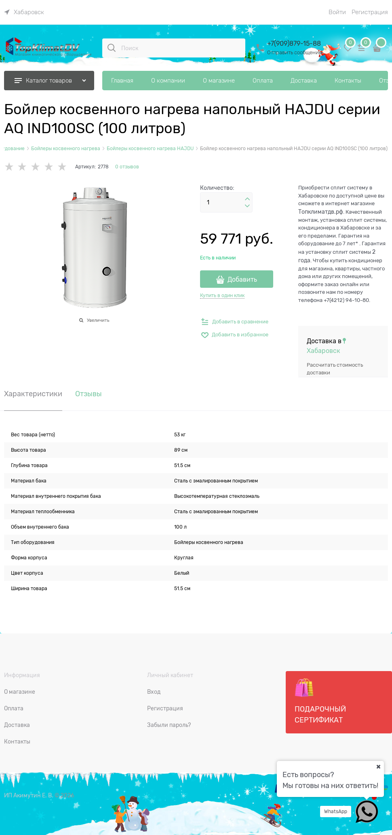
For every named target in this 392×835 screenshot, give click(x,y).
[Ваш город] (378, 767)
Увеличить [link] (98, 320)
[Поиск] (111, 47)
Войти (337, 12)
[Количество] (226, 202)
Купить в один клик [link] (222, 295)
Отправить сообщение (294, 52)
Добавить (242, 279)
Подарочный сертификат (320, 701)
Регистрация (370, 12)
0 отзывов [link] (127, 167)
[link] (24, 12)
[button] (247, 199)
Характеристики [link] (33, 394)
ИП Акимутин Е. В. (28, 795)
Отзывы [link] (88, 394)
